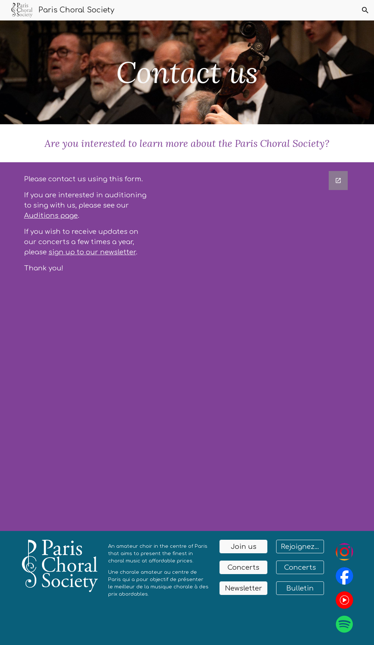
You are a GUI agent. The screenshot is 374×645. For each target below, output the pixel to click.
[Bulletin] (300, 588)
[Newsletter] (243, 588)
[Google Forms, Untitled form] (257, 346)
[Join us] (243, 546)
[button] (365, 10)
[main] (186, 72)
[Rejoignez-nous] (300, 546)
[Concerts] (243, 567)
